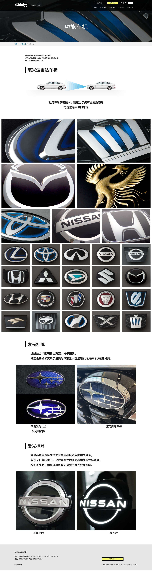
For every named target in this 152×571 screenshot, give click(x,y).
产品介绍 (103, 8)
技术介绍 (112, 8)
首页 (95, 8)
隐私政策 (19, 565)
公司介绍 (121, 8)
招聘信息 (130, 8)
